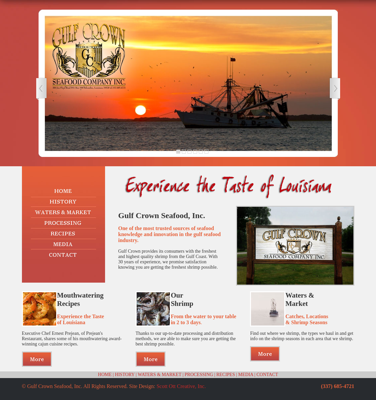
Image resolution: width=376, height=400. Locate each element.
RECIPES (225, 374)
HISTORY (125, 374)
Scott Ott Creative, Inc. (181, 386)
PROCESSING (199, 374)
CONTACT (267, 374)
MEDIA (245, 374)
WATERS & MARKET (159, 374)
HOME (105, 374)
